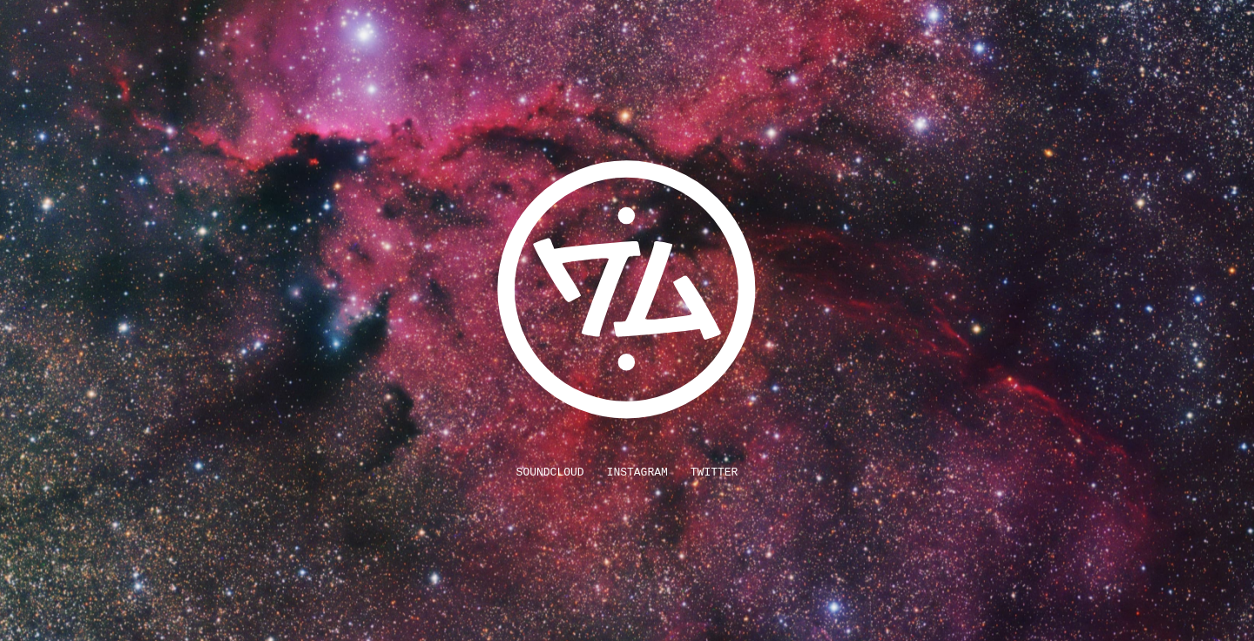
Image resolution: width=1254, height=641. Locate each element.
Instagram (637, 472)
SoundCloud (550, 472)
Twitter (714, 472)
